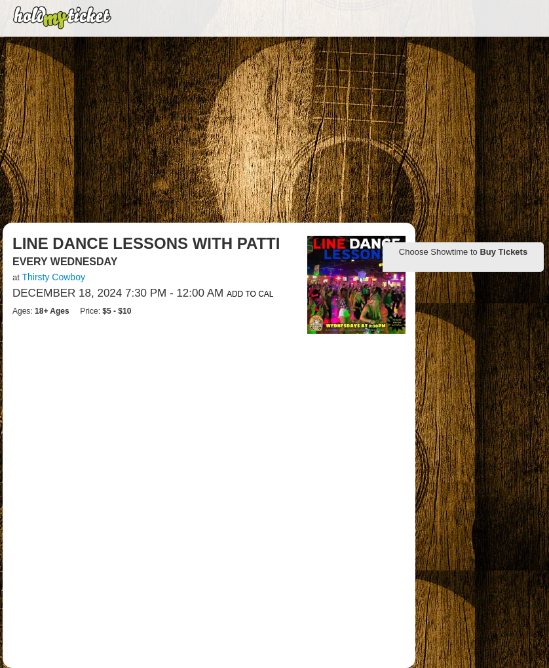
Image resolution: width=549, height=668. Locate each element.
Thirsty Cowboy (53, 277)
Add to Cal (250, 294)
